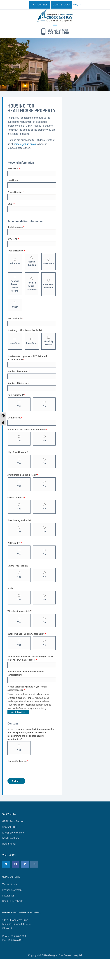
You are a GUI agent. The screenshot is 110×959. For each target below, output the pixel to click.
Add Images (18, 712)
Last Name (13, 180)
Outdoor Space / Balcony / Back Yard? (26, 634)
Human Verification (17, 761)
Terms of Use (9, 884)
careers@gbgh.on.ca (25, 144)
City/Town (13, 239)
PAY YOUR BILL (39, 4)
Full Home (15, 261)
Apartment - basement (48, 284)
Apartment (48, 261)
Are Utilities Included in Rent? (22, 475)
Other (15, 305)
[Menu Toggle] (55, 25)
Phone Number (15, 192)
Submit (16, 780)
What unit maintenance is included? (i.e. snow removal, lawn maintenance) (30, 658)
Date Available (15, 318)
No (44, 404)
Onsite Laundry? (16, 497)
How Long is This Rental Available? (25, 330)
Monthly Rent (14, 417)
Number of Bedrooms (18, 371)
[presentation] (31, 769)
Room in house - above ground (15, 284)
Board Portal (9, 843)
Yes (19, 404)
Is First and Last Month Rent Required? (27, 429)
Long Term (15, 341)
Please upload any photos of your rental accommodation (27, 688)
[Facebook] (15, 864)
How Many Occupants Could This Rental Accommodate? (27, 358)
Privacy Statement (12, 890)
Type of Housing (16, 250)
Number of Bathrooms (19, 383)
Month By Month (48, 341)
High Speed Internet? (18, 452)
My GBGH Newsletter (13, 832)
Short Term (31, 341)
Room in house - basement (32, 283)
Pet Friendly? (14, 543)
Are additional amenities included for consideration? (25, 673)
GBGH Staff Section (13, 821)
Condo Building (32, 261)
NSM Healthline (10, 838)
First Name (13, 168)
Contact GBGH (10, 827)
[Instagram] (34, 864)
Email (10, 204)
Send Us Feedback (12, 901)
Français (77, 4)
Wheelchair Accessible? (19, 611)
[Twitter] (6, 864)
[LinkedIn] (25, 864)
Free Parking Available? (19, 520)
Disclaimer (8, 895)
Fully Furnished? (16, 395)
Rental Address (15, 227)
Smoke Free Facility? (18, 565)
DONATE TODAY (61, 4)
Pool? (10, 588)
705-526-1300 (58, 32)
